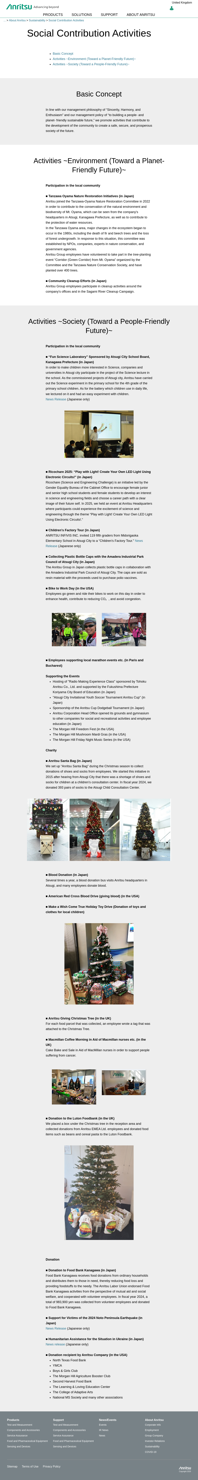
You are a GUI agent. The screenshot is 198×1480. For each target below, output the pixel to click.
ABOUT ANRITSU (141, 15)
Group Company (154, 1435)
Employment (152, 1430)
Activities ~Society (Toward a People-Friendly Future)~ (91, 64)
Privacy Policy (52, 1466)
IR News (103, 1430)
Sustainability (37, 20)
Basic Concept (63, 53)
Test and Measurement (19, 1424)
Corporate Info (153, 1424)
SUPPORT (109, 15)
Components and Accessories (23, 1430)
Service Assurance (17, 1435)
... (5, 20)
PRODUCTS (53, 15)
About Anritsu (17, 20)
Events (103, 1424)
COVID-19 (151, 1452)
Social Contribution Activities (66, 20)
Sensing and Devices (18, 1446)
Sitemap (12, 1466)
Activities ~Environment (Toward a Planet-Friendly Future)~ (94, 59)
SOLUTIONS (82, 15)
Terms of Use (30, 1466)
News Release (56, 399)
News (102, 1435)
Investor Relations (155, 1441)
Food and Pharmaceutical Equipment (27, 1441)
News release (55, 1344)
